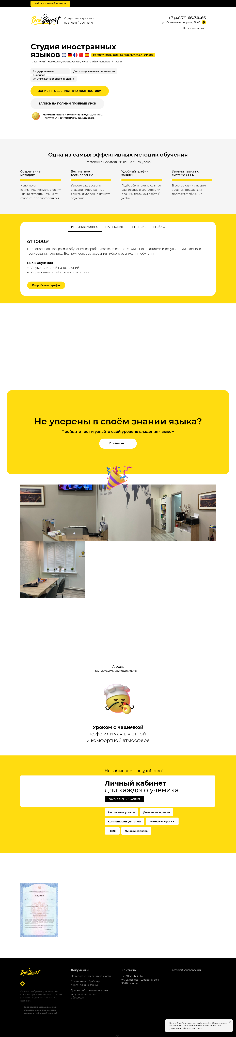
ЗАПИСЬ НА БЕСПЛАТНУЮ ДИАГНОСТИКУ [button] (69, 91)
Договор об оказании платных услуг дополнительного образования (89, 987)
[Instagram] (22, 977)
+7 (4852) (187, 17)
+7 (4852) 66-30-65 (132, 969)
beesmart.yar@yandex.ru (186, 963)
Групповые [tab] (114, 227)
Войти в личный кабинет (50, 3)
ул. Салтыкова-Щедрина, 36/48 (181, 22)
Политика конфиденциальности (91, 969)
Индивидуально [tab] (85, 227)
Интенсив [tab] (139, 227)
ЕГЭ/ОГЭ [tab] (159, 227)
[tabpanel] (118, 264)
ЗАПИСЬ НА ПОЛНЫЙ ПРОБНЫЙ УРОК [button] (67, 103)
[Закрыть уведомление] (230, 1022)
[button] (194, 28)
